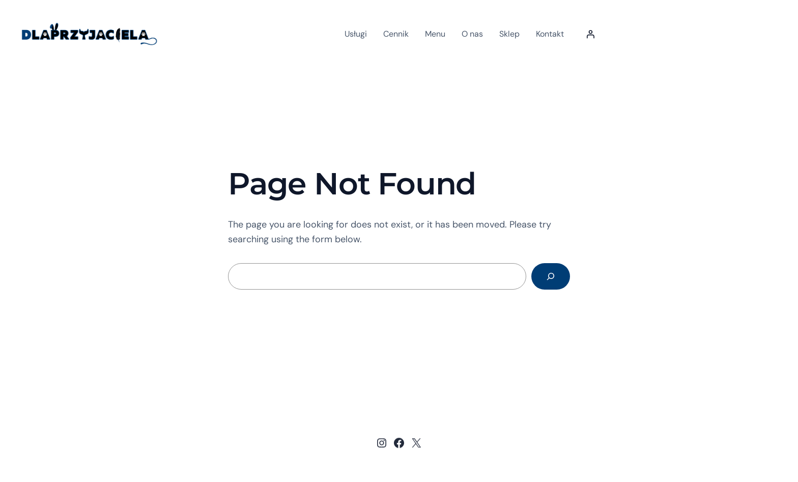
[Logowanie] (590, 34)
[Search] (550, 276)
